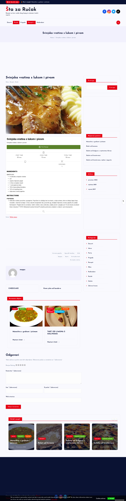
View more (54, 499)
